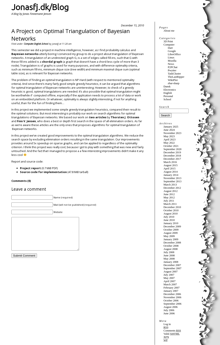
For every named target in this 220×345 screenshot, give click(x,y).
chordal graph (52, 62)
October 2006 (171, 300)
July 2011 (168, 200)
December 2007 (172, 265)
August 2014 (170, 171)
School (45, 43)
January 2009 (170, 239)
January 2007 (170, 290)
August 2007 (170, 271)
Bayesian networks (24, 54)
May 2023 (169, 136)
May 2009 (169, 236)
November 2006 (172, 297)
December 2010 (172, 207)
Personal (168, 96)
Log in (167, 324)
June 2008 (169, 255)
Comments (172, 330)
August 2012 (170, 191)
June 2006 (169, 313)
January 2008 (170, 261)
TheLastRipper (176, 76)
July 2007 (168, 274)
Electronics (169, 89)
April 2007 (169, 281)
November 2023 (172, 133)
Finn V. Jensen (26, 121)
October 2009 (171, 229)
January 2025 (170, 126)
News (171, 63)
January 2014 (170, 174)
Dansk (167, 86)
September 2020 (172, 149)
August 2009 (170, 232)
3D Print (168, 41)
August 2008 (170, 249)
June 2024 (169, 129)
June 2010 (169, 220)
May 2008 (169, 258)
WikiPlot (173, 80)
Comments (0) (21, 181)
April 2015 (169, 168)
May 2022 (169, 142)
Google (172, 51)
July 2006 (168, 310)
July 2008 (168, 252)
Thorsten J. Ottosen (125, 117)
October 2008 (171, 245)
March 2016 (170, 162)
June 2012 (169, 194)
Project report (30, 168)
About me (168, 30)
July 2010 (168, 216)
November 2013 (172, 178)
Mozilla (172, 60)
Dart (170, 47)
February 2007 (171, 287)
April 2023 (169, 139)
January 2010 (170, 223)
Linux (171, 57)
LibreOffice (174, 54)
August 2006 (170, 307)
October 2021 (171, 145)
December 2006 (172, 294)
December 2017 (172, 158)
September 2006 (172, 303)
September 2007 (172, 268)
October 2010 (171, 210)
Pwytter (172, 70)
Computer (29, 43)
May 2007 (169, 278)
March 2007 (170, 284)
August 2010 (170, 213)
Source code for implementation (43, 172)
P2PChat (172, 67)
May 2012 (169, 197)
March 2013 (170, 184)
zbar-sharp (173, 83)
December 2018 (172, 155)
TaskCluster (174, 73)
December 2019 (172, 152)
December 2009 (172, 226)
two (92, 117)
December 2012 (172, 187)
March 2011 (170, 203)
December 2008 (172, 242)
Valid (171, 333)
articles (100, 117)
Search (164, 106)
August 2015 (170, 165)
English (37, 43)
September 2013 (172, 181)
